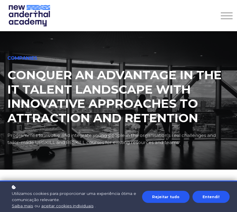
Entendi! (211, 197)
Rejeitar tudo (166, 197)
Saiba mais (22, 205)
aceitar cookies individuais (67, 205)
